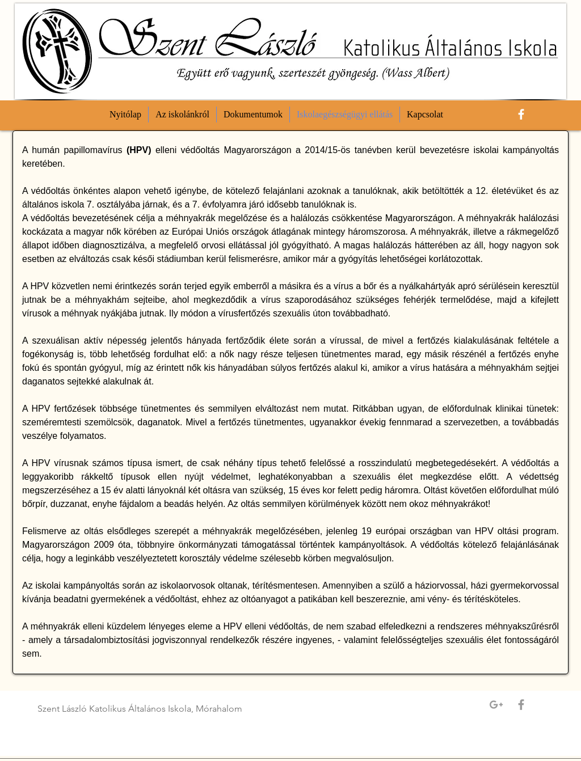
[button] (182, 114)
